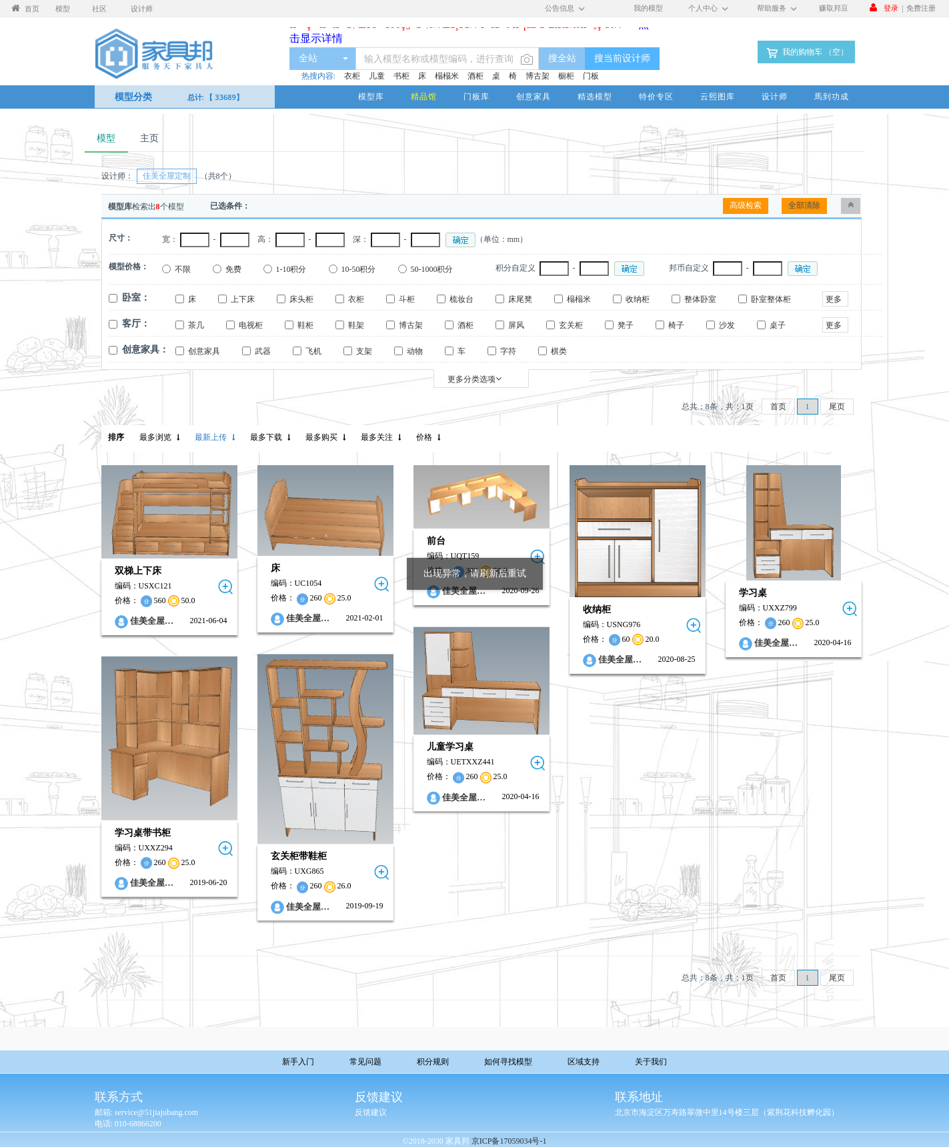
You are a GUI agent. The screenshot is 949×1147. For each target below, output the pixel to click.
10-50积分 (358, 269)
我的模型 (648, 8)
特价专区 (656, 96)
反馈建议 (371, 1112)
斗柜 (407, 299)
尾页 (837, 406)
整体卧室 (700, 299)
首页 (778, 406)
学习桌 (753, 593)
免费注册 (921, 8)
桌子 (778, 325)
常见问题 (365, 1061)
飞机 (313, 351)
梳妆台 (461, 299)
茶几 (196, 325)
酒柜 (475, 76)
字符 (508, 351)
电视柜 (251, 325)
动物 (415, 351)
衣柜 (352, 76)
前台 (436, 541)
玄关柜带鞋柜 (299, 857)
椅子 (676, 325)
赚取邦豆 (833, 8)
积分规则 (433, 1061)
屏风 (516, 325)
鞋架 (356, 325)
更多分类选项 (474, 379)
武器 (263, 351)
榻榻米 (447, 76)
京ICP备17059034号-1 (509, 1141)
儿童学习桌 (450, 747)
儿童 (377, 76)
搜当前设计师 (622, 58)
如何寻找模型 (508, 1061)
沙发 (727, 325)
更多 (834, 299)
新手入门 (298, 1061)
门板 (591, 76)
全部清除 (804, 205)
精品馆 (424, 96)
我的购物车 (806, 53)
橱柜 (566, 76)
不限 (183, 269)
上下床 (243, 299)
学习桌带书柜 (143, 833)
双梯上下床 (138, 571)
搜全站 (562, 58)
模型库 (371, 96)
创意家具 (533, 96)
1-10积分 (291, 269)
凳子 (626, 325)
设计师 (775, 96)
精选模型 (595, 96)
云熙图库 (717, 96)
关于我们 (651, 1061)
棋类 (559, 351)
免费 (233, 269)
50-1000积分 (432, 269)
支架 (364, 351)
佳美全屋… (151, 621)
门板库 (476, 96)
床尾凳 (520, 299)
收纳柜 (638, 299)
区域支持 (584, 1061)
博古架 (538, 76)
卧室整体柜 (771, 299)
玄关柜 (571, 325)
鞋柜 (305, 325)
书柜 (401, 76)
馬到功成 (831, 96)
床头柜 (301, 299)
